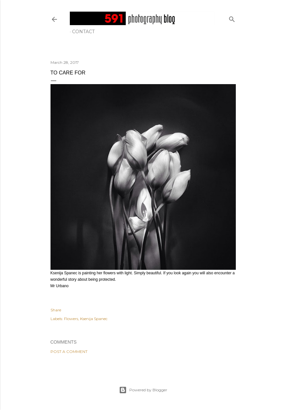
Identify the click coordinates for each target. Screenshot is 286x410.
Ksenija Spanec (93, 318)
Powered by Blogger (143, 390)
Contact (83, 31)
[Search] (232, 18)
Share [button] (56, 310)
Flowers (71, 318)
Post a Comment (69, 351)
